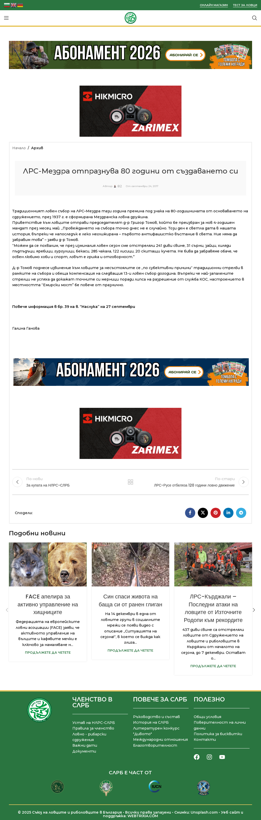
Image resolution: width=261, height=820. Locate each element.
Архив (37, 148)
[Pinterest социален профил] (216, 512)
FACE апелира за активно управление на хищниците (48, 604)
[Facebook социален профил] (190, 512)
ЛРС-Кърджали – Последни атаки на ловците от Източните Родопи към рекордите (213, 607)
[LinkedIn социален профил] (228, 512)
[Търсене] (255, 18)
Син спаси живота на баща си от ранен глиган (130, 600)
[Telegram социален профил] (241, 512)
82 (119, 186)
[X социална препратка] (203, 512)
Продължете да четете (48, 652)
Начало (19, 148)
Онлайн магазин (214, 5)
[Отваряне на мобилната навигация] (6, 18)
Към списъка (130, 482)
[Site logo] (130, 17)
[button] (7, 609)
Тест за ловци (245, 5)
